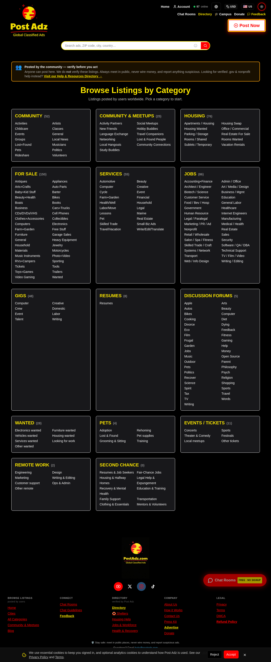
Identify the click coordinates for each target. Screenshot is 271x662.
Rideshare (22, 155)
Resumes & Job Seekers (117, 472)
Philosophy (229, 367)
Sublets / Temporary (198, 144)
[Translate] (216, 7)
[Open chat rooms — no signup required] (235, 580)
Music (188, 356)
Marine (141, 213)
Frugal (188, 340)
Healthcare (229, 208)
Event (141, 192)
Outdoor (190, 361)
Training (142, 441)
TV (186, 399)
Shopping (228, 383)
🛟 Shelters (120, 613)
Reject (214, 654)
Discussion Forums (211, 295)
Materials (21, 250)
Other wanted (24, 446)
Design (57, 472)
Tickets (20, 266)
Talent (19, 319)
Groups (20, 139)
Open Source (231, 356)
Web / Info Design (196, 261)
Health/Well (107, 202)
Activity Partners (111, 123)
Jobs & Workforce (124, 625)
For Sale (31, 174)
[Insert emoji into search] (195, 46)
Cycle (103, 192)
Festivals (228, 435)
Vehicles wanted (26, 435)
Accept (231, 654)
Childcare (21, 128)
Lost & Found (109, 435)
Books (56, 202)
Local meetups (194, 441)
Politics (57, 150)
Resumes (113, 295)
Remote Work (35, 465)
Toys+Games (24, 272)
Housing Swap (231, 123)
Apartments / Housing (199, 123)
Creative (142, 186)
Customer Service (196, 197)
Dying (225, 324)
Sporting (58, 261)
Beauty (141, 181)
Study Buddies (110, 150)
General (57, 134)
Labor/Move (108, 208)
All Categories (17, 619)
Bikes (56, 197)
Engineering (23, 472)
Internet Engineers (234, 213)
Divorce (189, 324)
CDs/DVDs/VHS (26, 213)
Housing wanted (63, 435)
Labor (56, 314)
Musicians (59, 144)
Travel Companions (150, 134)
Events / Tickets (208, 422)
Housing (198, 115)
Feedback (256, 14)
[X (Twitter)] (129, 586)
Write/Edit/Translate (150, 229)
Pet (102, 218)
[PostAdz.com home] (135, 558)
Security (227, 240)
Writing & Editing (63, 478)
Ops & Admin (61, 483)
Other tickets (230, 441)
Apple (188, 303)
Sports (226, 388)
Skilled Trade (109, 224)
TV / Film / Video (233, 256)
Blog (11, 631)
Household (22, 245)
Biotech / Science (196, 192)
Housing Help (121, 619)
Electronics (59, 224)
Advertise (171, 627)
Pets (18, 150)
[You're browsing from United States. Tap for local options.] (247, 7)
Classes (57, 128)
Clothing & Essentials (114, 504)
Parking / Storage (196, 134)
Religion (227, 377)
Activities (21, 123)
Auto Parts (59, 186)
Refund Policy (226, 621)
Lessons (105, 213)
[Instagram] (141, 586)
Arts (224, 303)
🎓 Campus (223, 14)
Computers (22, 224)
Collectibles (60, 218)
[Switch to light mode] (262, 7)
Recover (190, 377)
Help (225, 346)
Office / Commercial (235, 128)
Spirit (187, 388)
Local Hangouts (110, 144)
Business (21, 208)
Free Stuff (59, 229)
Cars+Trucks (61, 208)
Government (192, 208)
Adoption (106, 430)
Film (187, 335)
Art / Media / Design (235, 186)
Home (165, 6)
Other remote (24, 488)
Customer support (27, 483)
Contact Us (172, 616)
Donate (239, 14)
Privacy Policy (38, 657)
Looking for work (63, 441)
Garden (189, 346)
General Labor (231, 202)
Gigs (24, 295)
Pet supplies (145, 435)
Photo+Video (61, 256)
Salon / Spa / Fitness (198, 240)
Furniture (21, 234)
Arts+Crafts (23, 186)
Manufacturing (231, 218)
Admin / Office (231, 181)
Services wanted (26, 441)
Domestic (58, 308)
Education (228, 197)
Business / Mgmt (233, 192)
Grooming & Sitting (113, 441)
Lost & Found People (151, 139)
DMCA (221, 616)
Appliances (59, 181)
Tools (55, 266)
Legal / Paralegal (196, 218)
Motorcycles (60, 250)
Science (189, 383)
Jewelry (57, 245)
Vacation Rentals (233, 144)
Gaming (227, 340)
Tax (186, 393)
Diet (224, 319)
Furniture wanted (63, 430)
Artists (56, 123)
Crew (18, 308)
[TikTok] (152, 586)
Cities (12, 613)
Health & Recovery (125, 631)
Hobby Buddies (147, 128)
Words (226, 399)
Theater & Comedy (197, 435)
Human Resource (196, 213)
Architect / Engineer (197, 186)
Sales (225, 234)
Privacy (221, 604)
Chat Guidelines (71, 610)
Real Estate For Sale (236, 134)
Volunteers (59, 155)
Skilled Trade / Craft (198, 245)
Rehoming (144, 430)
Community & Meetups (130, 115)
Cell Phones (60, 213)
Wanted (57, 277)
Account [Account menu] (181, 6)
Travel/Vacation (110, 229)
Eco (187, 330)
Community (32, 115)
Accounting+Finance (198, 181)
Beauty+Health (25, 197)
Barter (56, 192)
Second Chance (122, 465)
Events (20, 134)
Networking (107, 139)
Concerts (190, 430)
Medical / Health (233, 224)
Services (114, 174)
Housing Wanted (195, 128)
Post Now (247, 25)
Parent (226, 361)
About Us (170, 604)
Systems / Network (197, 250)
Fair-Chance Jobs (149, 472)
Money (226, 351)
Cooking (190, 319)
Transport (190, 256)
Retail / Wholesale (196, 234)
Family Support (110, 499)
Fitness (226, 335)
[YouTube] (118, 586)
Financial (143, 197)
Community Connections (154, 144)
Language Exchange (114, 134)
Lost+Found (23, 144)
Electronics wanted (28, 430)
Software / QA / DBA (236, 245)
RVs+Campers (25, 261)
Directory (205, 14)
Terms (220, 610)
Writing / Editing (232, 261)
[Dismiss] (244, 654)
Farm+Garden (25, 229)
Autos (188, 308)
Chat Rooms (186, 14)
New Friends (108, 128)
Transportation (147, 499)
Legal (140, 208)
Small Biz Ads (146, 224)
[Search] (205, 45)
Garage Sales (61, 234)
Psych (226, 372)
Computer (106, 186)
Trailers (57, 272)
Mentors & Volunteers (151, 504)
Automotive (107, 181)
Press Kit (170, 621)
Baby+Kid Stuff (25, 192)
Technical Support (234, 250)
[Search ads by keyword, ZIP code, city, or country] (125, 46)
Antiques (21, 181)
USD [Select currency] (231, 6)
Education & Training (151, 488)
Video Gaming (25, 277)
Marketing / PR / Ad (197, 224)
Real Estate (145, 218)
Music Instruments (27, 256)
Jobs (194, 174)
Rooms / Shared (195, 139)
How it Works (173, 610)
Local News (60, 139)
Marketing (22, 478)
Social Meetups (147, 123)
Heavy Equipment (64, 240)
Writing (57, 319)
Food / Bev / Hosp (196, 202)
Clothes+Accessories (29, 218)
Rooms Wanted (232, 139)
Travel (226, 393)
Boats (19, 202)
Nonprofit (190, 229)
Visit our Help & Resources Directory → (73, 76)
